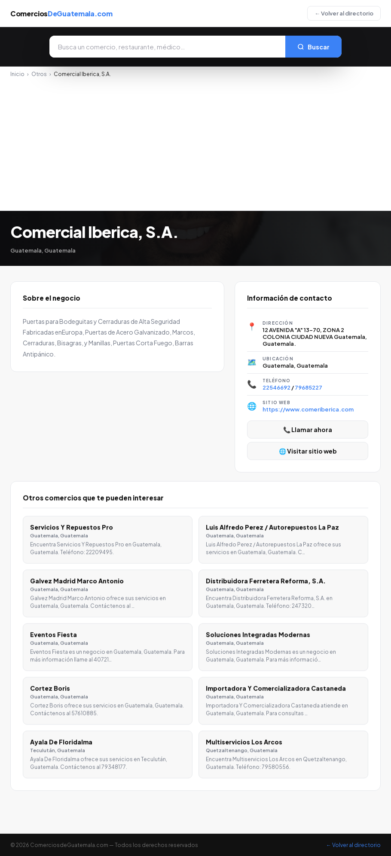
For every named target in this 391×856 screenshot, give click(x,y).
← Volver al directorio (344, 13)
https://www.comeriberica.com (308, 409)
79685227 (308, 387)
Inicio (17, 74)
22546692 (276, 387)
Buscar (313, 47)
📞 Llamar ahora (307, 429)
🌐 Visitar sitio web (308, 451)
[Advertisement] (195, 142)
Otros (39, 74)
